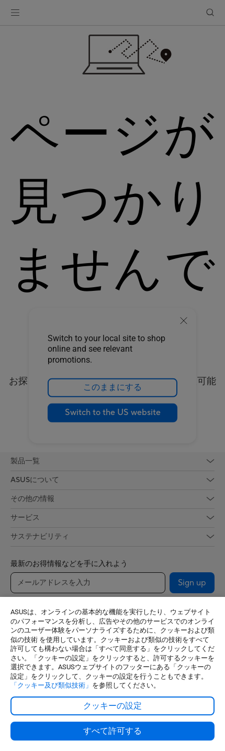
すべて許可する (112, 731)
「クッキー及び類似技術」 (51, 685)
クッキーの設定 (112, 706)
